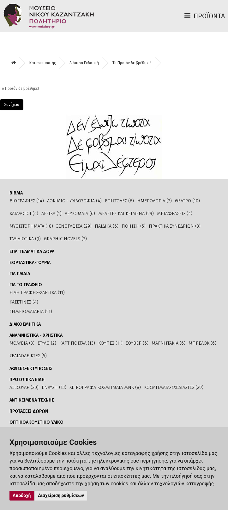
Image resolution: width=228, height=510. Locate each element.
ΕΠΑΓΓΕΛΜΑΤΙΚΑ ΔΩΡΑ (31, 251)
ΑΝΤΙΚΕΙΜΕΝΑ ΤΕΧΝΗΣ (31, 400)
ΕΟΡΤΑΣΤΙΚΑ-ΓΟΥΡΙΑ (30, 262)
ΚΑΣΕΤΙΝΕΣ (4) (23, 302)
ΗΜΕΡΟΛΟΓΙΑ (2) (154, 201)
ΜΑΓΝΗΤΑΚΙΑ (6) (168, 343)
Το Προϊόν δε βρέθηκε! (131, 63)
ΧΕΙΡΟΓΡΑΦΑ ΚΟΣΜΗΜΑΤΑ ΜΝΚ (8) (105, 387)
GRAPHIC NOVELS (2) (65, 239)
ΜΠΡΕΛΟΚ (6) (202, 343)
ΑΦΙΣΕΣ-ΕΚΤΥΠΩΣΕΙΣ (30, 368)
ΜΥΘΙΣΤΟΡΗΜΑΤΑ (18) (31, 226)
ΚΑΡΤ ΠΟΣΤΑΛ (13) (77, 343)
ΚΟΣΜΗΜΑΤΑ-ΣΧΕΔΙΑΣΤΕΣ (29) (173, 387)
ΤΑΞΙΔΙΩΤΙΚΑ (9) (25, 239)
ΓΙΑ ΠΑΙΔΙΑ (19, 273)
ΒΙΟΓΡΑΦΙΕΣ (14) (26, 201)
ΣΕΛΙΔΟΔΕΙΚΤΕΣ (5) (28, 356)
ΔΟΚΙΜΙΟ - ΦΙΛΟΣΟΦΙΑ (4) (74, 201)
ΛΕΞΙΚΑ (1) (51, 213)
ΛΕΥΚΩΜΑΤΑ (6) (80, 213)
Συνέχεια (11, 104)
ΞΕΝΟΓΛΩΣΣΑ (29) (74, 226)
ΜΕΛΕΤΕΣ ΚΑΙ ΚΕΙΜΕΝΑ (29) (126, 213)
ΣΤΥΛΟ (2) (47, 343)
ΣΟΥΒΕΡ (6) (137, 343)
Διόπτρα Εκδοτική (84, 63)
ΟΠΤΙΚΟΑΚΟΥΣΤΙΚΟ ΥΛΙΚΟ (36, 422)
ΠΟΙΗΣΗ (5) (134, 226)
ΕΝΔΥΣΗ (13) (54, 387)
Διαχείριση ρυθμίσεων (61, 495)
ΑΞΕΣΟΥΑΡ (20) (24, 387)
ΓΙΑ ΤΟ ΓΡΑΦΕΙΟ (25, 284)
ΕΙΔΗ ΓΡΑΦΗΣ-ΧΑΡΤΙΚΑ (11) (37, 292)
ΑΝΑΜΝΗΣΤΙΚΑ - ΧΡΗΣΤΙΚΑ (36, 335)
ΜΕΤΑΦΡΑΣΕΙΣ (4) (174, 213)
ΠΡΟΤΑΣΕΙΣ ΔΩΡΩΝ (28, 411)
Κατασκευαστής (42, 63)
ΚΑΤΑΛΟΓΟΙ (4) (23, 213)
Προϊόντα (209, 16)
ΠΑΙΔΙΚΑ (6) (106, 226)
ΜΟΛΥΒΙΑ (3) (21, 343)
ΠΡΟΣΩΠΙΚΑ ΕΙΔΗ (27, 379)
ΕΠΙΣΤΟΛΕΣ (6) (119, 201)
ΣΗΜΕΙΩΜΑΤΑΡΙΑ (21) (30, 311)
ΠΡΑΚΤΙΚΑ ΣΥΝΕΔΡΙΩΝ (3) (175, 226)
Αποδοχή (22, 495)
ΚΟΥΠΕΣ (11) (110, 343)
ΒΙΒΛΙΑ (16, 193)
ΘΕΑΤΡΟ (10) (187, 201)
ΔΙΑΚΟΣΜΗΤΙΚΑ (25, 324)
